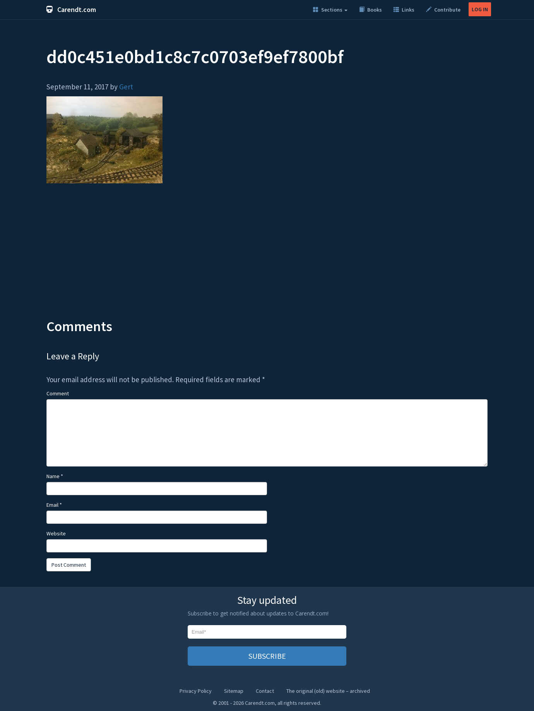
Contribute (443, 9)
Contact (265, 690)
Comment (57, 393)
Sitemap (233, 690)
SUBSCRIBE (267, 656)
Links (404, 9)
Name (54, 476)
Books (370, 9)
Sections (330, 9)
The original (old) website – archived (328, 690)
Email (54, 504)
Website (56, 533)
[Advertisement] (267, 257)
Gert (126, 86)
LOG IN (480, 9)
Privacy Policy (196, 690)
